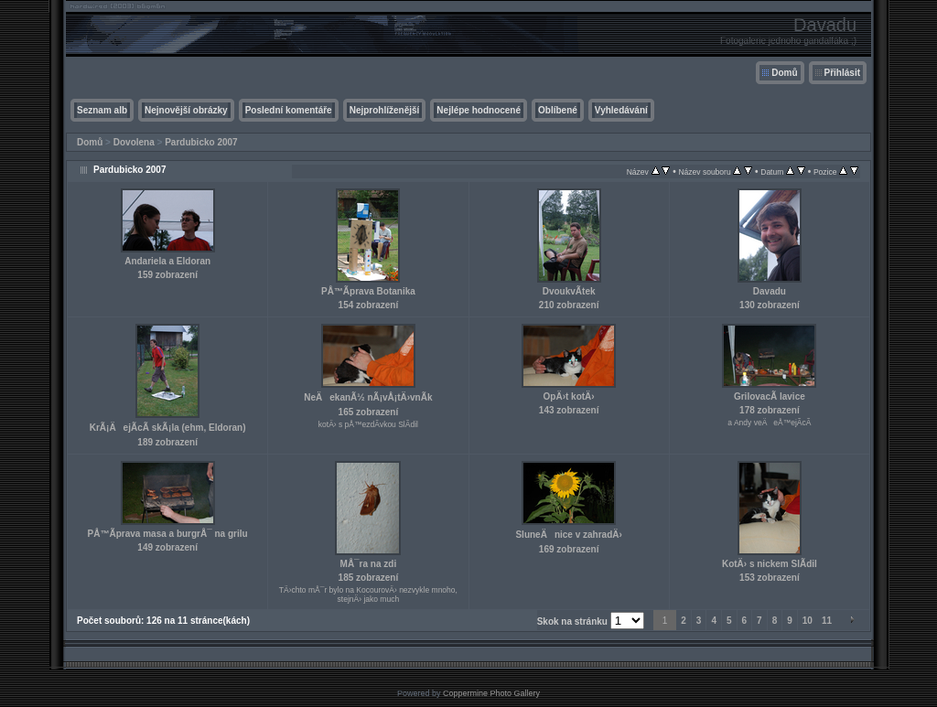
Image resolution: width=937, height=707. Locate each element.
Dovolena (134, 142)
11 (827, 621)
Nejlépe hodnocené (478, 110)
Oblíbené (557, 110)
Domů (784, 73)
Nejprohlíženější (385, 110)
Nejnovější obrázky (186, 110)
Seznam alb (102, 110)
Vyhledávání (621, 110)
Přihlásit (842, 73)
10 (807, 621)
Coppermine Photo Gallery (491, 693)
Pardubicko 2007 (201, 142)
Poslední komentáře (288, 110)
